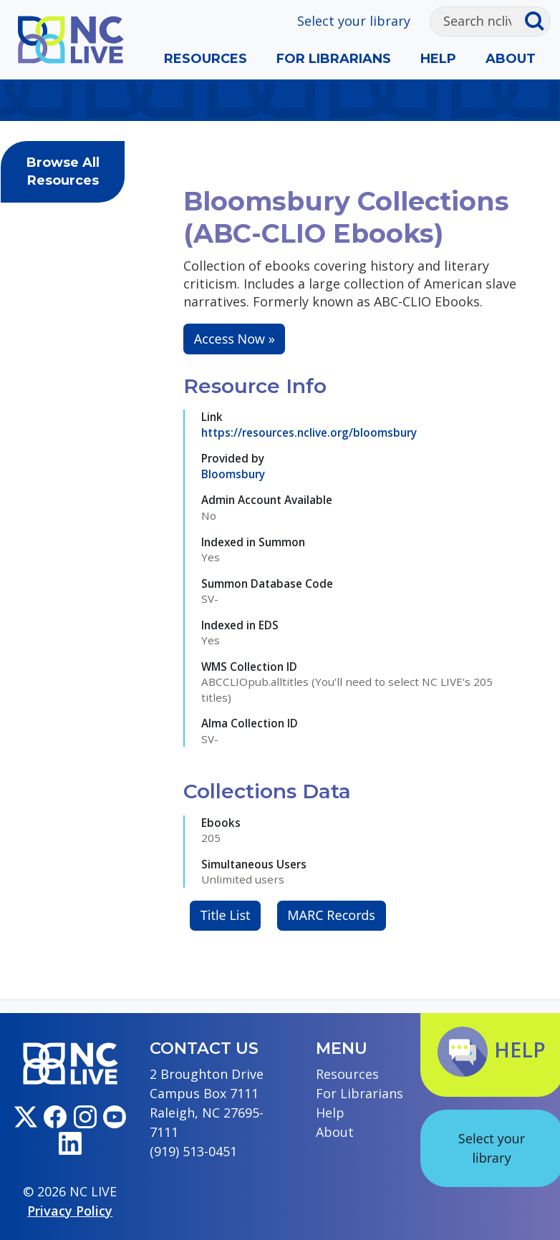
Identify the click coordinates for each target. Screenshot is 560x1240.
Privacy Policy (69, 1210)
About (511, 59)
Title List (226, 915)
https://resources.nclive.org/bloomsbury (309, 432)
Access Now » (234, 338)
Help (438, 59)
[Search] (477, 21)
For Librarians (333, 59)
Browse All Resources (63, 171)
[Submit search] (537, 21)
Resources (205, 59)
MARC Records (331, 915)
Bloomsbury (233, 474)
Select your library (353, 20)
